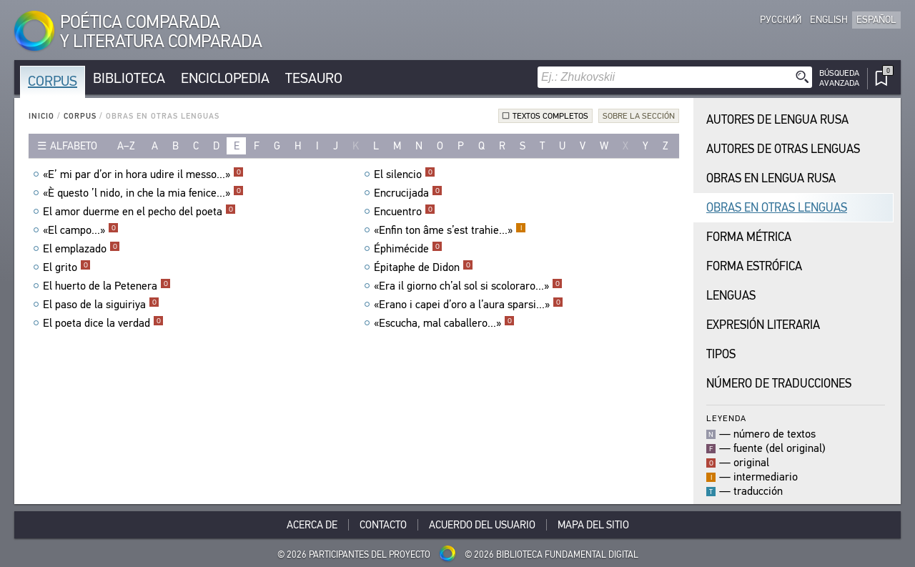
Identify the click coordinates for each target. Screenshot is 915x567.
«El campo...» (81, 230)
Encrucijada (408, 193)
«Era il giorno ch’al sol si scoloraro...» (468, 286)
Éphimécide (408, 248)
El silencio (404, 174)
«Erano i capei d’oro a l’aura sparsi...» (468, 304)
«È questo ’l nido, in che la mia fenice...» (143, 193)
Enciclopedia (225, 78)
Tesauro (313, 78)
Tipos (721, 354)
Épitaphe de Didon (423, 267)
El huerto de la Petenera (107, 286)
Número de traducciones (778, 383)
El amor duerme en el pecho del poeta (139, 211)
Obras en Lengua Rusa (771, 178)
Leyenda (726, 418)
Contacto (383, 524)
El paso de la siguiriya (101, 304)
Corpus (52, 81)
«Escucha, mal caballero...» (444, 323)
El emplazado (81, 248)
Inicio (41, 116)
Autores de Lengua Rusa (777, 119)
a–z (126, 145)
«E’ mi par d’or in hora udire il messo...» (143, 174)
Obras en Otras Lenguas (776, 207)
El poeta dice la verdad (103, 323)
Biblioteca (129, 78)
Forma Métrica (748, 237)
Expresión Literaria (763, 324)
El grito (67, 267)
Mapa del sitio (593, 524)
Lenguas (731, 295)
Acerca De (312, 524)
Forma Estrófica (754, 266)
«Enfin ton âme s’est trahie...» (450, 230)
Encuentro (404, 211)
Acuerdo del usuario (482, 524)
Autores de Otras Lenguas (783, 149)
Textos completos (550, 116)
